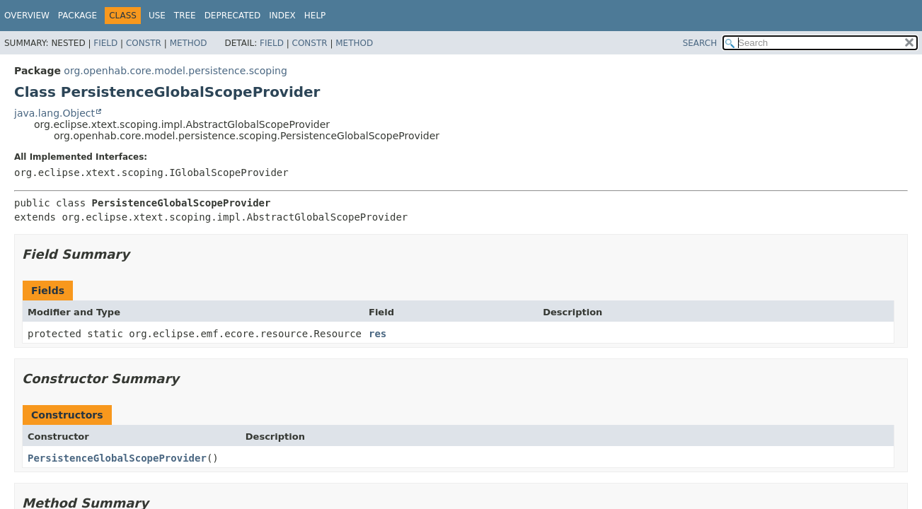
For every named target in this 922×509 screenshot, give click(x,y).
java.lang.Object (54, 113)
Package (77, 16)
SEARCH (700, 43)
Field (105, 43)
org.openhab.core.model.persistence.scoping (175, 70)
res (377, 333)
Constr (143, 43)
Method (188, 43)
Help (315, 16)
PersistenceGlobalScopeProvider (117, 458)
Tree (185, 16)
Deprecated (232, 16)
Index (282, 16)
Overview (27, 16)
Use (157, 16)
